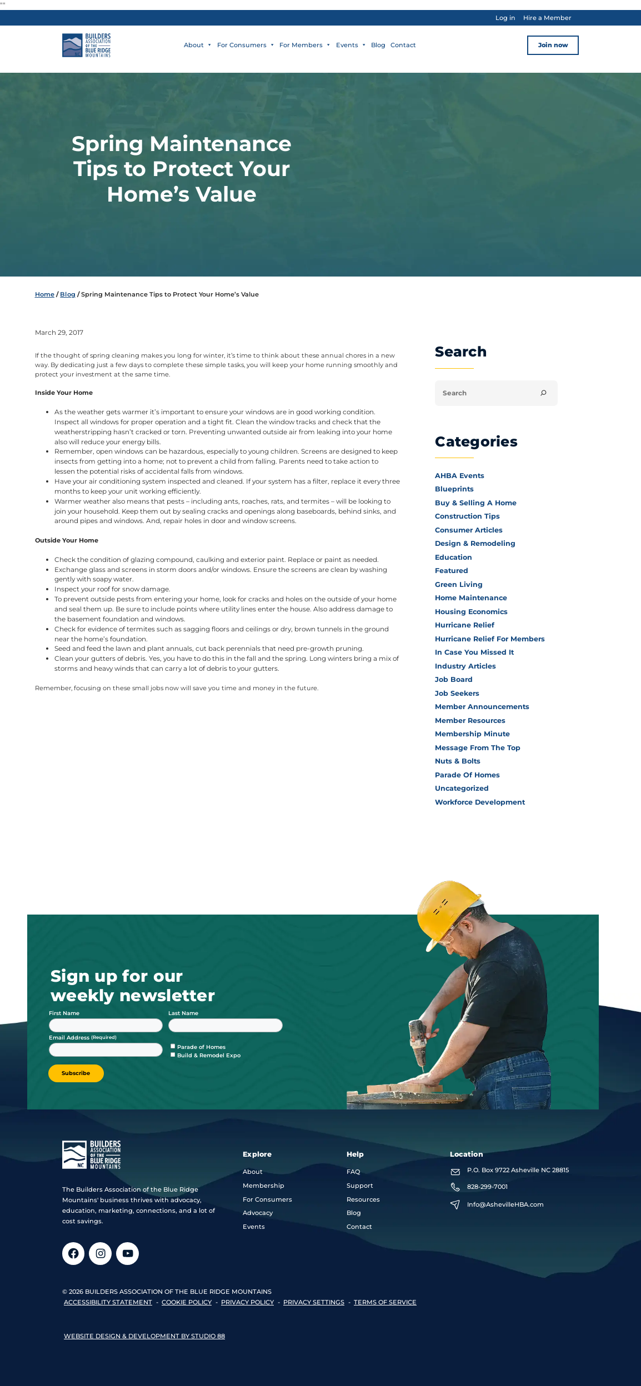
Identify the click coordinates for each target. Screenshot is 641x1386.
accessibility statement (108, 1302)
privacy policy (247, 1302)
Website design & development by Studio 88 (144, 1336)
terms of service (385, 1302)
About (198, 45)
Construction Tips (467, 516)
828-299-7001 (487, 1187)
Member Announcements (482, 706)
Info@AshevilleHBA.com (505, 1204)
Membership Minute (472, 734)
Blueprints (454, 489)
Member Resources (470, 720)
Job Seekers (457, 693)
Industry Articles (465, 666)
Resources (363, 1199)
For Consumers (246, 45)
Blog (378, 45)
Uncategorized (462, 788)
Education (453, 557)
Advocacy (258, 1213)
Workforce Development (480, 802)
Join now (553, 45)
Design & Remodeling (475, 543)
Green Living (459, 584)
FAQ (353, 1172)
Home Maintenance (471, 598)
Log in (505, 18)
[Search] (543, 393)
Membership (263, 1185)
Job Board (454, 679)
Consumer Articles (469, 530)
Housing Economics (471, 611)
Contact (403, 45)
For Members (305, 45)
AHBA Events (459, 475)
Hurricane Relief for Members (490, 639)
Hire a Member (547, 18)
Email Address (70, 1038)
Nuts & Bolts (457, 761)
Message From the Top (477, 748)
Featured (451, 570)
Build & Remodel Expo (209, 1055)
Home (44, 294)
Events (351, 45)
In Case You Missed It (474, 652)
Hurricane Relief (464, 625)
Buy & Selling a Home (476, 503)
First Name (64, 1013)
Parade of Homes (467, 775)
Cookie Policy (187, 1302)
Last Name (183, 1013)
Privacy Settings (313, 1302)
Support (360, 1185)
